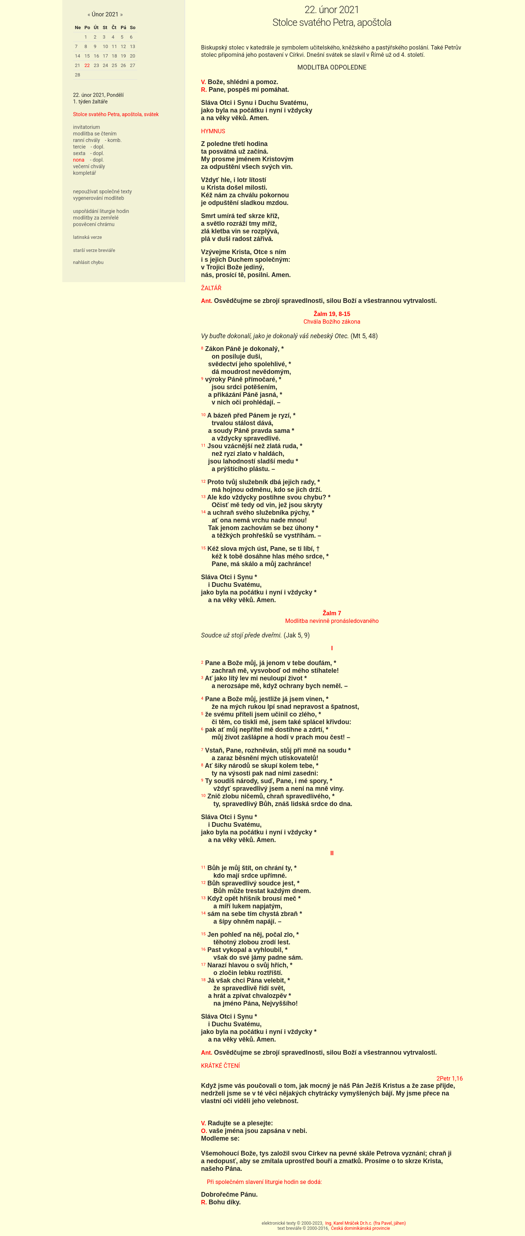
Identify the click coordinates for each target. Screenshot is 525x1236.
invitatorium (86, 127)
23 (96, 65)
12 (123, 46)
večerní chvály (89, 166)
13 (133, 46)
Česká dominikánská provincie (360, 1228)
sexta (79, 153)
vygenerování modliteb (98, 198)
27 (133, 65)
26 (123, 65)
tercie (79, 147)
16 (96, 56)
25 (114, 65)
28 (78, 75)
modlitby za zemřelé (96, 218)
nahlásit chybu (88, 262)
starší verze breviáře (94, 250)
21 (78, 65)
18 (114, 56)
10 (105, 46)
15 (87, 56)
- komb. (113, 140)
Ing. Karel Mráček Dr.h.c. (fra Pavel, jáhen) (365, 1223)
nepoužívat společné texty (102, 191)
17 (105, 56)
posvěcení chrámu (94, 224)
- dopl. (98, 147)
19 (123, 56)
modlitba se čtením (95, 134)
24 (105, 65)
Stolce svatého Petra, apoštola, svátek (116, 114)
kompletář (84, 173)
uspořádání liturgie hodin (101, 211)
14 (78, 56)
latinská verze (87, 237)
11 (114, 46)
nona (79, 160)
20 (133, 56)
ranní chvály (86, 140)
